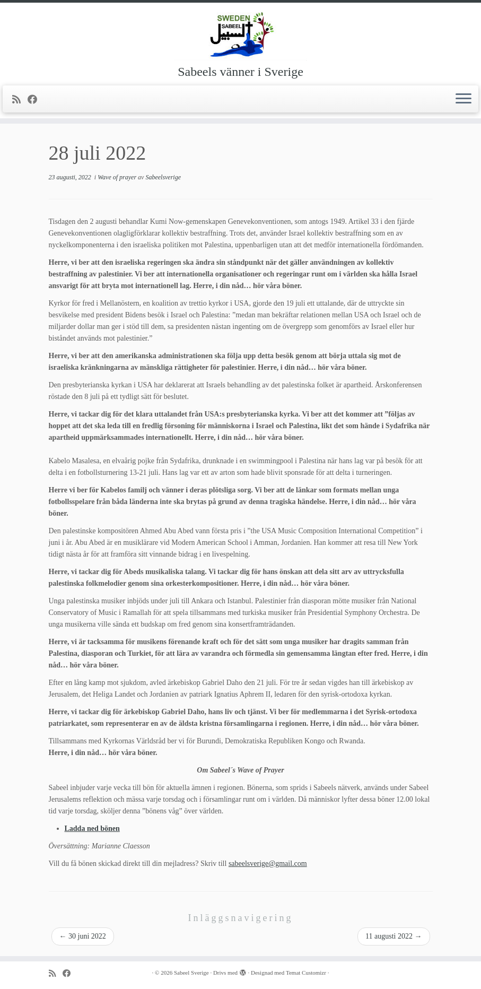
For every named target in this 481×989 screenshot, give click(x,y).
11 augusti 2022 (393, 936)
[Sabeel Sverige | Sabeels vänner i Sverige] (240, 34)
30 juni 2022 (82, 936)
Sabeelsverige (163, 177)
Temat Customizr (306, 972)
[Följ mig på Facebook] (36, 99)
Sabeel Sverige (191, 972)
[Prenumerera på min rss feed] (20, 99)
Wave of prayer (118, 177)
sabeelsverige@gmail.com (268, 863)
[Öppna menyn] (463, 99)
